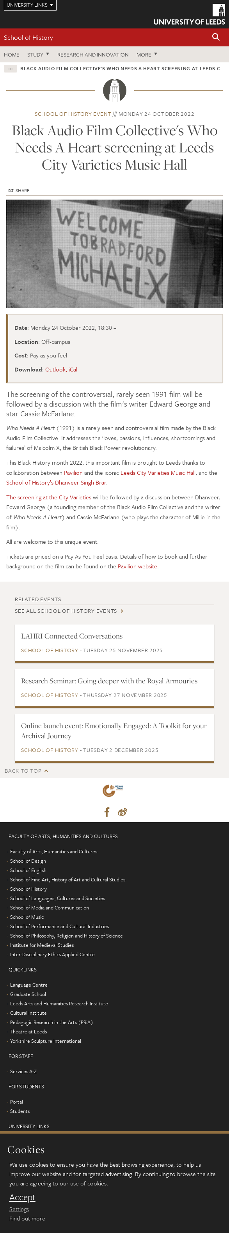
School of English (28, 870)
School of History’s (29, 482)
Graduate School (28, 994)
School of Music (27, 917)
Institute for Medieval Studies (42, 945)
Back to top (23, 770)
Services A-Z (23, 1071)
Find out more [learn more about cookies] (27, 1218)
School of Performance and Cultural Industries (59, 926)
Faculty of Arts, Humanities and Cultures (53, 851)
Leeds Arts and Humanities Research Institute (59, 1003)
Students (20, 1111)
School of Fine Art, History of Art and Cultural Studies (67, 879)
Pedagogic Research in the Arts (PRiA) (51, 1022)
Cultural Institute (28, 1013)
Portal (16, 1102)
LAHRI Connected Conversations (71, 636)
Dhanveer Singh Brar (80, 482)
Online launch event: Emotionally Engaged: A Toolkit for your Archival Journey (114, 730)
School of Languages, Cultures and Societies (57, 898)
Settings (19, 1209)
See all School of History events (66, 611)
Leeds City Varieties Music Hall (158, 472)
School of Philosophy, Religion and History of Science (66, 935)
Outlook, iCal (61, 369)
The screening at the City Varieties (48, 497)
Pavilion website (137, 566)
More (144, 54)
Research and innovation (93, 54)
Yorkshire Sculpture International (45, 1041)
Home (12, 54)
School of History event (73, 114)
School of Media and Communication (49, 907)
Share (23, 190)
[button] (216, 38)
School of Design (28, 861)
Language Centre (29, 985)
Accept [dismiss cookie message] (22, 1197)
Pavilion (73, 472)
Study (35, 54)
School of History (28, 37)
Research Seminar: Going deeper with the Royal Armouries (109, 681)
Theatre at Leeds (28, 1031)
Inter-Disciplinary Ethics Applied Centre (52, 954)
